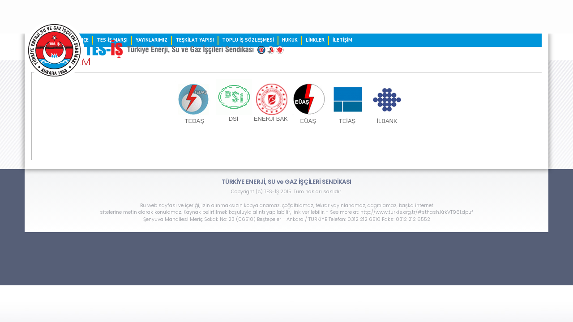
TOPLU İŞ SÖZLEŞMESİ (378, 69)
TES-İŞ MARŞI (190, 69)
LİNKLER (470, 69)
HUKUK (436, 69)
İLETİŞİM (507, 69)
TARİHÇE (145, 69)
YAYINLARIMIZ (245, 69)
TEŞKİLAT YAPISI (304, 69)
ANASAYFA (105, 69)
